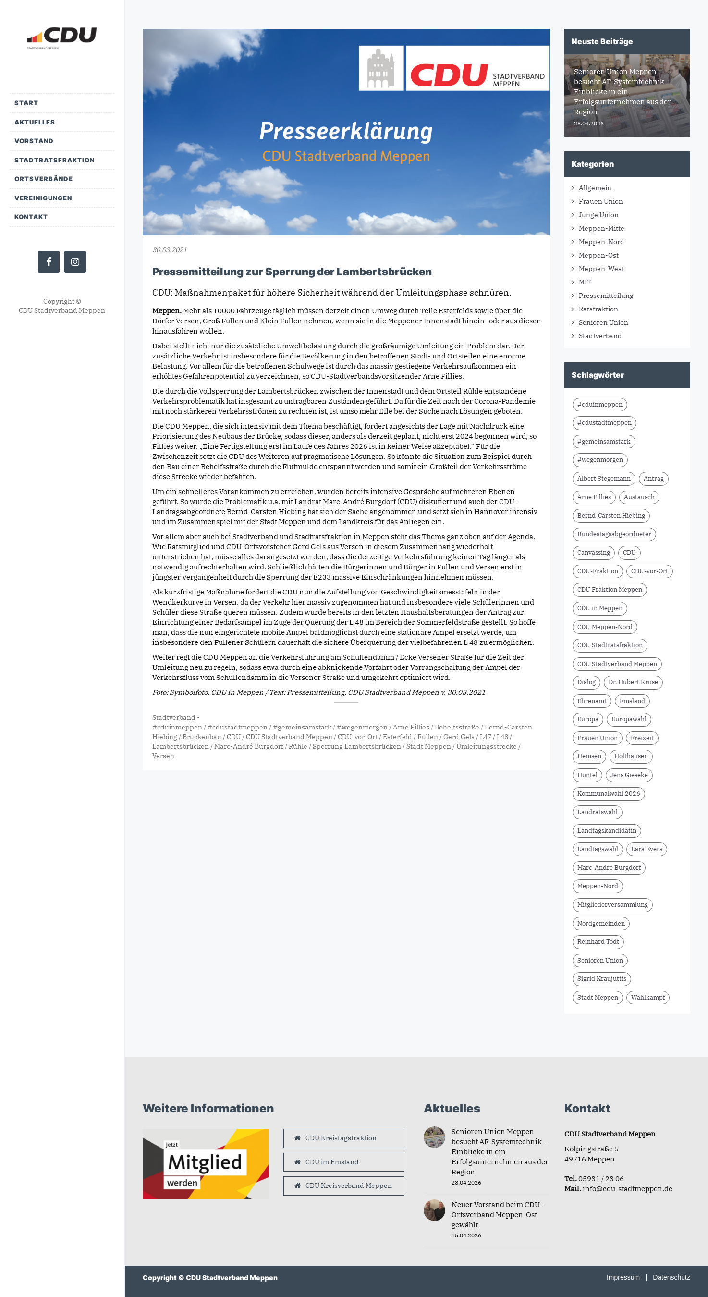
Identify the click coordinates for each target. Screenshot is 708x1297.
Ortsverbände (43, 179)
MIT (585, 282)
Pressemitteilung (606, 295)
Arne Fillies (411, 727)
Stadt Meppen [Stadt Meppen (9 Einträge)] (597, 997)
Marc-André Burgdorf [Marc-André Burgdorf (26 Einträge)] (609, 868)
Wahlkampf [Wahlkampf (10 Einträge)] (648, 997)
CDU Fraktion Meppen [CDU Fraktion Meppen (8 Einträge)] (609, 589)
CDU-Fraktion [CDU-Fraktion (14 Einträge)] (597, 571)
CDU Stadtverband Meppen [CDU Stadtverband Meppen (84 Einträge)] (617, 664)
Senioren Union (603, 322)
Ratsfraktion (598, 309)
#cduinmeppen (177, 727)
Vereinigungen (43, 198)
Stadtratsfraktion (54, 160)
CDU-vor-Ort (358, 736)
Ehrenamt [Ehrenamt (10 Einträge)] (592, 701)
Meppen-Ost (599, 255)
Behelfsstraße (457, 727)
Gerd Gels (459, 736)
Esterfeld (397, 736)
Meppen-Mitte (601, 228)
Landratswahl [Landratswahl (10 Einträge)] (597, 812)
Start (26, 103)
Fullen (427, 736)
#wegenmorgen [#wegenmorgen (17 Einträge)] (600, 460)
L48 (502, 736)
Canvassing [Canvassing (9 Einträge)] (593, 552)
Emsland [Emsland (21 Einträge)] (632, 701)
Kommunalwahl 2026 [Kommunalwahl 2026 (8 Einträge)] (608, 794)
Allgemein (595, 188)
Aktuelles (34, 122)
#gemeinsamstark (302, 727)
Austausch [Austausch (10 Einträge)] (639, 497)
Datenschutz (671, 1277)
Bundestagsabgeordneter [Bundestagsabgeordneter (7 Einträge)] (614, 534)
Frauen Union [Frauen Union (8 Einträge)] (597, 738)
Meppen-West (601, 268)
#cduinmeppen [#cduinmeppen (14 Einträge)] (600, 404)
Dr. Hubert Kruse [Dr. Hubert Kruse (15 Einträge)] (633, 682)
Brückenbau (202, 736)
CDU (234, 736)
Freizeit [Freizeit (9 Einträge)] (642, 738)
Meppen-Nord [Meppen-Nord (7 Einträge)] (597, 886)
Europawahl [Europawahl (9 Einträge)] (629, 719)
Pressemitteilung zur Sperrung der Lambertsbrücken (292, 271)
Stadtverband (173, 717)
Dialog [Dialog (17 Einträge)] (586, 682)
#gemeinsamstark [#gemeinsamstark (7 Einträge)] (604, 441)
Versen (163, 756)
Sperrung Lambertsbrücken (357, 746)
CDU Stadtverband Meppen (289, 736)
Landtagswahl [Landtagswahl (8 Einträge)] (597, 849)
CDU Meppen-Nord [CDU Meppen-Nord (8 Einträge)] (605, 627)
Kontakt (31, 217)
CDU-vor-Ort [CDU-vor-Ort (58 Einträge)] (649, 571)
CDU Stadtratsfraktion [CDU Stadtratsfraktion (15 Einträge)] (610, 645)
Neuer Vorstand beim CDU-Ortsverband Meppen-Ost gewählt (497, 1214)
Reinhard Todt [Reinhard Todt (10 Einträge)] (598, 942)
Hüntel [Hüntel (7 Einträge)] (587, 775)
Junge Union (599, 214)
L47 (485, 736)
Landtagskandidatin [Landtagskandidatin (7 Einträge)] (606, 831)
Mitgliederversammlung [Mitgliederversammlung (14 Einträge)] (612, 905)
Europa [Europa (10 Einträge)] (587, 719)
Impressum (623, 1277)
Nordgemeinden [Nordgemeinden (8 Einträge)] (601, 923)
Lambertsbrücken (180, 746)
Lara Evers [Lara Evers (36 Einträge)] (646, 849)
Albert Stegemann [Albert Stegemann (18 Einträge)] (604, 478)
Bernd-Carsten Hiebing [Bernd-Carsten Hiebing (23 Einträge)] (611, 515)
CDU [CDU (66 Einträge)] (629, 552)
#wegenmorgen (362, 727)
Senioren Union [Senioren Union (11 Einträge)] (600, 960)
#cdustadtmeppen (238, 727)
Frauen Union (601, 201)
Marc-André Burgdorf (248, 746)
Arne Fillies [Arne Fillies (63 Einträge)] (594, 497)
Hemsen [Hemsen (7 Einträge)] (589, 756)
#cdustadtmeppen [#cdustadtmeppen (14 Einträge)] (604, 423)
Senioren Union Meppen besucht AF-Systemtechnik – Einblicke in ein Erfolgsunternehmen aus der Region (500, 1151)
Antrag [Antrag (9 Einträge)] (654, 478)
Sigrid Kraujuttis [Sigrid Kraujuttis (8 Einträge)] (601, 979)
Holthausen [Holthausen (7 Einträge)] (631, 756)
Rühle (298, 746)
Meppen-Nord (601, 241)
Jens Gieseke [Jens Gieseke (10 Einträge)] (629, 775)
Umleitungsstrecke (486, 746)
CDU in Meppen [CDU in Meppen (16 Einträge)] (600, 608)
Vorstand (34, 141)
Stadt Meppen (428, 746)
